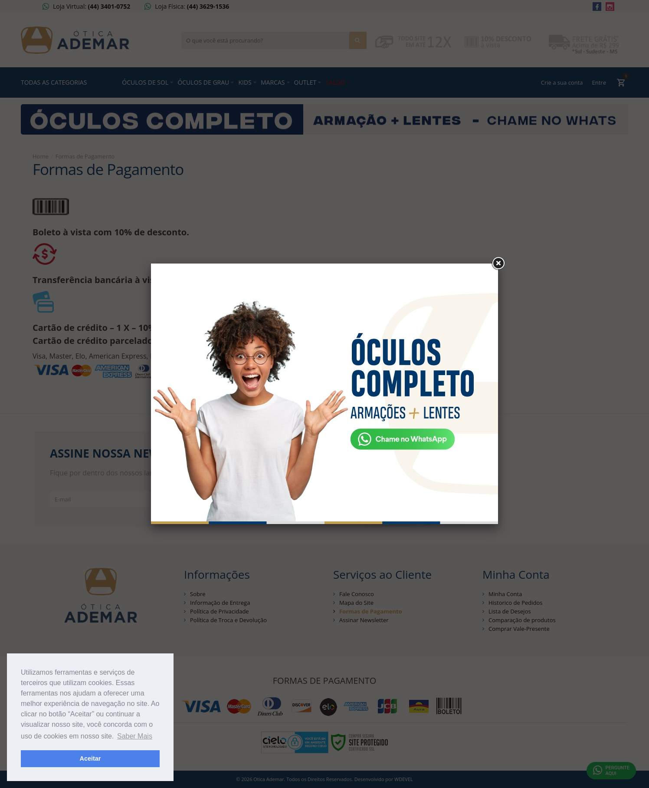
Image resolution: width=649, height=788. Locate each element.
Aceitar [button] (90, 758)
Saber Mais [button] (134, 736)
